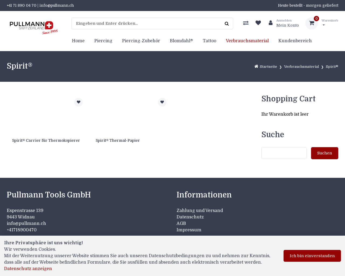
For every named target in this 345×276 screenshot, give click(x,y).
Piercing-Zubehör (141, 40)
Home (78, 40)
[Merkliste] (258, 23)
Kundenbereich (295, 40)
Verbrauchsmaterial (247, 40)
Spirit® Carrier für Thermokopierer (46, 140)
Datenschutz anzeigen (28, 268)
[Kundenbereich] (281, 23)
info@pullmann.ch (27, 223)
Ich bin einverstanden (312, 255)
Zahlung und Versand (200, 210)
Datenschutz (190, 217)
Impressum (189, 230)
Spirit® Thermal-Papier (118, 140)
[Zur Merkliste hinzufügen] (78, 102)
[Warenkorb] (321, 23)
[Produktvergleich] (246, 23)
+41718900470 (22, 230)
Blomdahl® (181, 40)
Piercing (103, 40)
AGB (181, 223)
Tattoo (209, 40)
